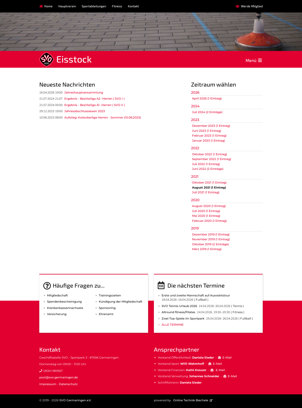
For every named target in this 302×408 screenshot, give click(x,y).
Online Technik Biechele (190, 400)
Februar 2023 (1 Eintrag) (209, 135)
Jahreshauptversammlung (83, 92)
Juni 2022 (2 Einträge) (207, 169)
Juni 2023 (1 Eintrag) (206, 131)
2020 (195, 200)
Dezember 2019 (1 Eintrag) (211, 234)
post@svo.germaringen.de (58, 377)
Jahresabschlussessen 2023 (84, 111)
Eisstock (74, 58)
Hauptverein (67, 6)
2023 (195, 120)
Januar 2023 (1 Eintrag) (208, 140)
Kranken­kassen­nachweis (65, 308)
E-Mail (227, 357)
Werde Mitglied (252, 6)
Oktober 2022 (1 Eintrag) (209, 154)
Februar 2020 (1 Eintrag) (209, 221)
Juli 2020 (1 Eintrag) (206, 211)
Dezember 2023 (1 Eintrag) (211, 126)
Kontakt (133, 6)
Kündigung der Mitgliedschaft (120, 301)
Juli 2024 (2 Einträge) (207, 112)
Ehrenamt (106, 314)
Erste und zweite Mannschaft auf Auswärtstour (196, 295)
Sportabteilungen (94, 6)
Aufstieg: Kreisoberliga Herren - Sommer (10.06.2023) (102, 117)
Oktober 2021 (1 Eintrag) (209, 182)
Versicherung (56, 314)
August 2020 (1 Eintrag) (209, 206)
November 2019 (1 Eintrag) (211, 239)
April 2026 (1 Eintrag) (207, 98)
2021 (195, 176)
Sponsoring (107, 308)
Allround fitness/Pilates (178, 312)
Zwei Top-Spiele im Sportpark (183, 318)
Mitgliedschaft (57, 295)
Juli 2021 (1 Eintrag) (205, 192)
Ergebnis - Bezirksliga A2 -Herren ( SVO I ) (94, 98)
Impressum (47, 384)
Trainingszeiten (110, 295)
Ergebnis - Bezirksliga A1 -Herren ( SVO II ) (94, 105)
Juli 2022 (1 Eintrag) (206, 164)
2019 (195, 228)
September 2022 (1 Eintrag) (211, 159)
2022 (195, 148)
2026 (195, 92)
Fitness (117, 6)
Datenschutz (68, 384)
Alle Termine (173, 324)
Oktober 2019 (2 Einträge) (210, 244)
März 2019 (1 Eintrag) (206, 249)
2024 (195, 106)
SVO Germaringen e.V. (75, 400)
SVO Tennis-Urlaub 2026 (179, 306)
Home (48, 6)
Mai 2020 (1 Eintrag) (206, 216)
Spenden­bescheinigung (64, 301)
